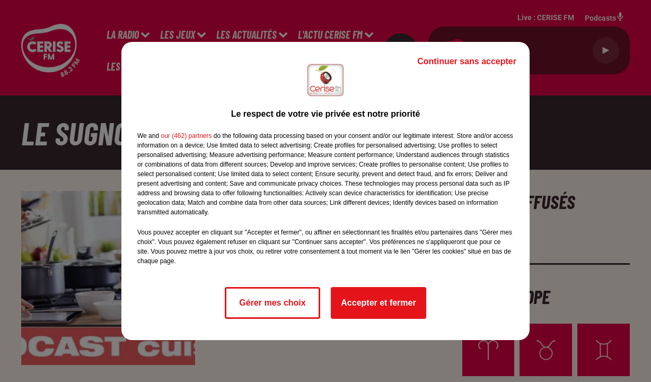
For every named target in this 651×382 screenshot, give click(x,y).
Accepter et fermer (378, 302)
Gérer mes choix (272, 302)
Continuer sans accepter (466, 61)
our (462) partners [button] (186, 136)
